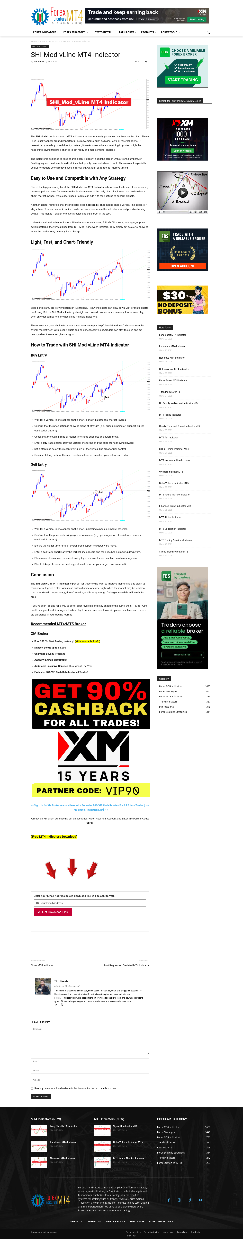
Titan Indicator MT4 (169, 392)
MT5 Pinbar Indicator (170, 517)
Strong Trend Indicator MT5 (173, 551)
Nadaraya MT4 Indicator (172, 357)
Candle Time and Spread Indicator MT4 (179, 426)
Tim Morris (39, 61)
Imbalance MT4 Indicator (172, 346)
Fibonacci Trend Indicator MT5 (175, 506)
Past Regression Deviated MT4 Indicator (126, 965)
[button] (208, 32)
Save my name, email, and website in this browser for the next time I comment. (75, 1088)
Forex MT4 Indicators (50, 41)
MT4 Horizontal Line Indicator (175, 460)
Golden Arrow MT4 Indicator (174, 369)
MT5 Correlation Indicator (172, 528)
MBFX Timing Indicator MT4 (174, 449)
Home (34, 41)
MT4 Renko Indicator (170, 414)
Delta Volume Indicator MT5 (174, 483)
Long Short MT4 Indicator (172, 335)
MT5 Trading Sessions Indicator (176, 540)
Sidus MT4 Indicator (42, 965)
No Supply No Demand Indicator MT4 (178, 403)
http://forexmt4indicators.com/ (67, 986)
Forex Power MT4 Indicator (173, 380)
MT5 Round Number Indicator (175, 494)
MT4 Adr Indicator (168, 437)
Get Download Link (53, 912)
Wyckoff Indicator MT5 (171, 471)
